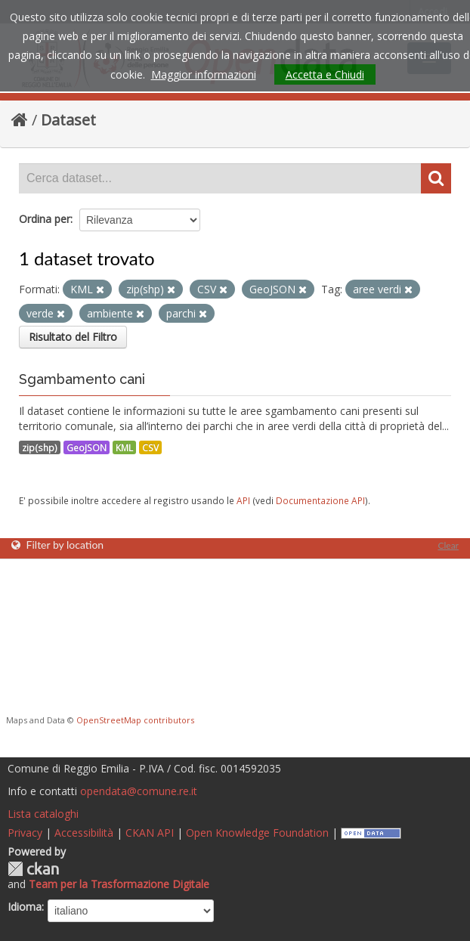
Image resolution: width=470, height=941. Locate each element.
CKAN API (149, 832)
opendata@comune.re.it (138, 791)
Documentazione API (320, 500)
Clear (448, 545)
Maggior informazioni (203, 74)
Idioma (25, 906)
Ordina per (44, 219)
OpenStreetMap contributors (135, 720)
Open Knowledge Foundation (257, 832)
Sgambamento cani (82, 379)
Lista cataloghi (43, 813)
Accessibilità (83, 832)
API (243, 500)
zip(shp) (39, 447)
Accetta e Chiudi (325, 74)
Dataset (68, 120)
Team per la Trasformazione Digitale (119, 884)
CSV (150, 447)
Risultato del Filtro (73, 337)
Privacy (25, 832)
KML (124, 447)
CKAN (33, 869)
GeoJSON (86, 447)
